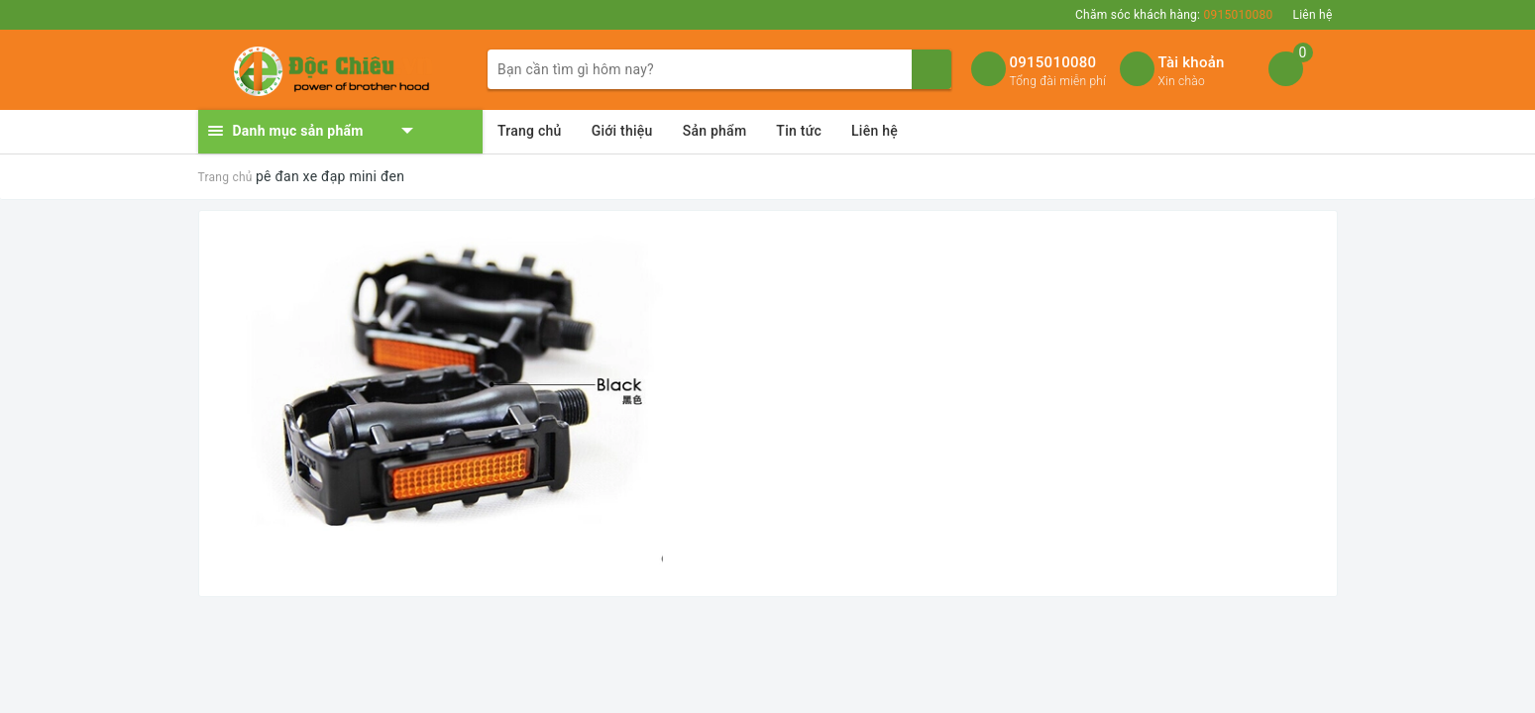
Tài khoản (1191, 62)
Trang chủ (529, 131)
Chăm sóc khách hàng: (1173, 15)
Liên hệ (1312, 15)
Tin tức (799, 131)
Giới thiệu (622, 131)
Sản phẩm (715, 131)
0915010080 (1053, 62)
